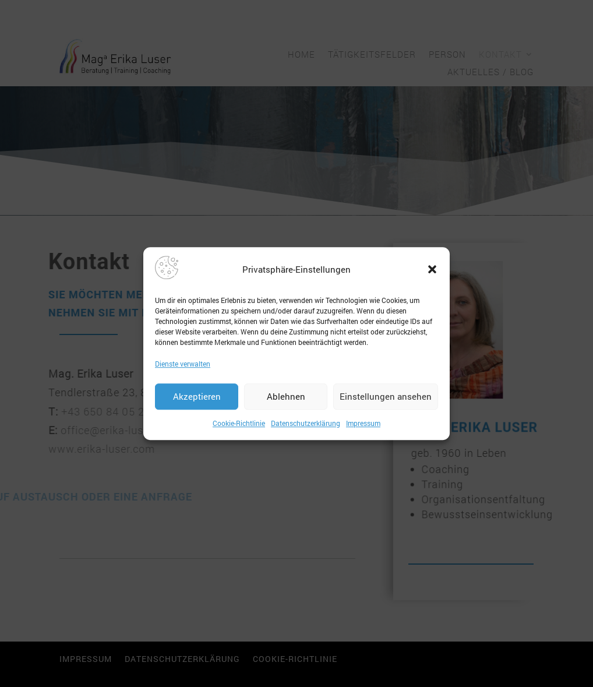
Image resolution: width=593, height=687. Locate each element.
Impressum (363, 423)
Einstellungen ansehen (386, 397)
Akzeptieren (197, 397)
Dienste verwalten (182, 363)
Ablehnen (286, 397)
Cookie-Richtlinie (239, 423)
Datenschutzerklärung (305, 423)
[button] (432, 269)
